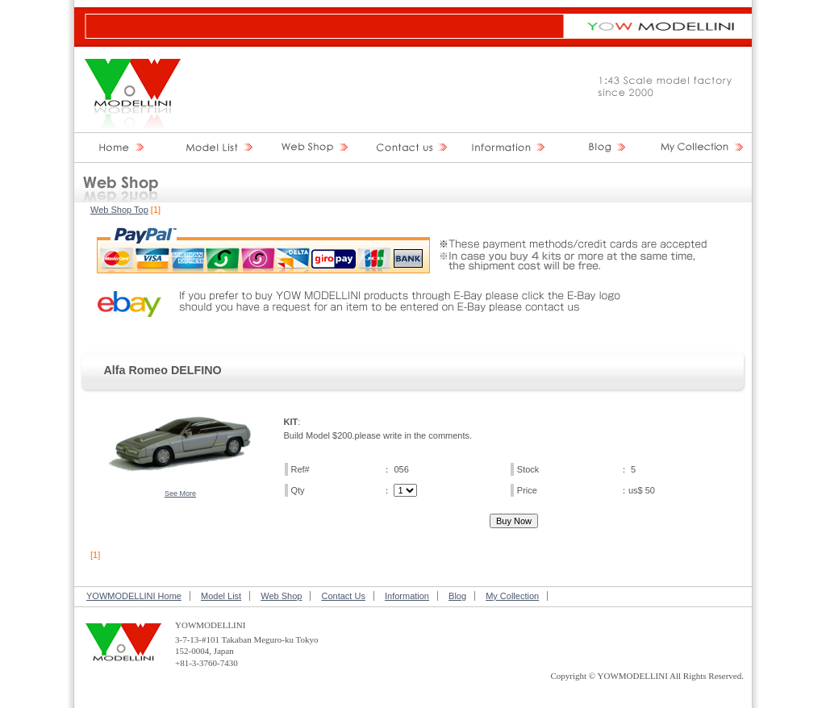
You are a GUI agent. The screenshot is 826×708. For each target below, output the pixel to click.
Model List (221, 596)
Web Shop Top (119, 209)
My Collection (512, 596)
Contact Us (343, 596)
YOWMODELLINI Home (133, 596)
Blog (457, 596)
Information (407, 596)
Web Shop (281, 596)
